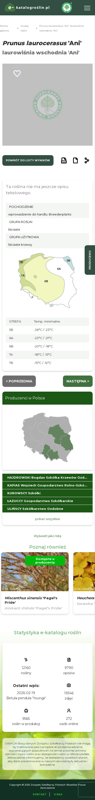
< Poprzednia (19, 381)
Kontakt (39, 794)
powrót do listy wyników (28, 160)
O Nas (58, 794)
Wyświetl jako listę (47, 536)
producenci (89, 260)
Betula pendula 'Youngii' (26, 698)
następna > (77, 381)
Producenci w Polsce (25, 398)
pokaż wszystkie (47, 519)
